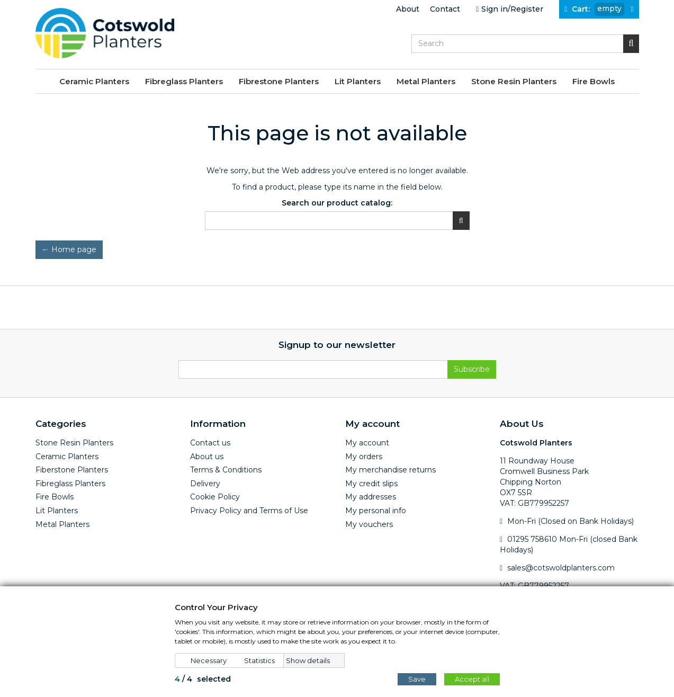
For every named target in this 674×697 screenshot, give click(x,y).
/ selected (203, 679)
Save (417, 679)
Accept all (472, 679)
